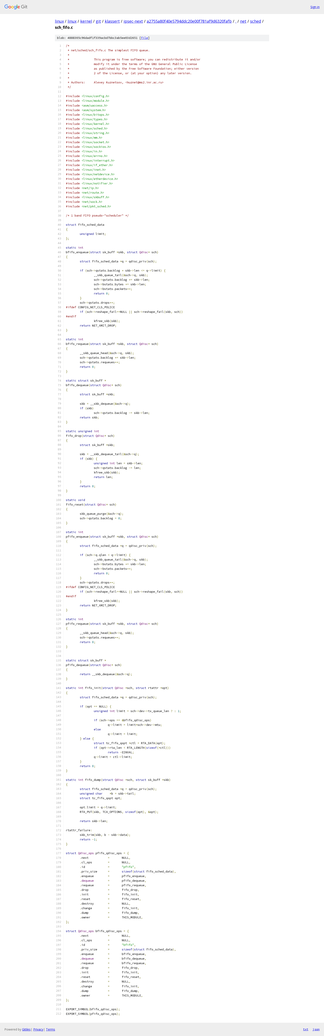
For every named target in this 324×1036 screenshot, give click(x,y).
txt (305, 1029)
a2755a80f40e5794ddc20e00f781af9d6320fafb (189, 21)
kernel (86, 21)
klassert (112, 21)
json (316, 1029)
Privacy (38, 1029)
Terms (50, 1029)
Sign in (315, 7)
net (243, 21)
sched (255, 21)
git (98, 21)
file (144, 38)
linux (59, 21)
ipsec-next (133, 21)
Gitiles (26, 1029)
